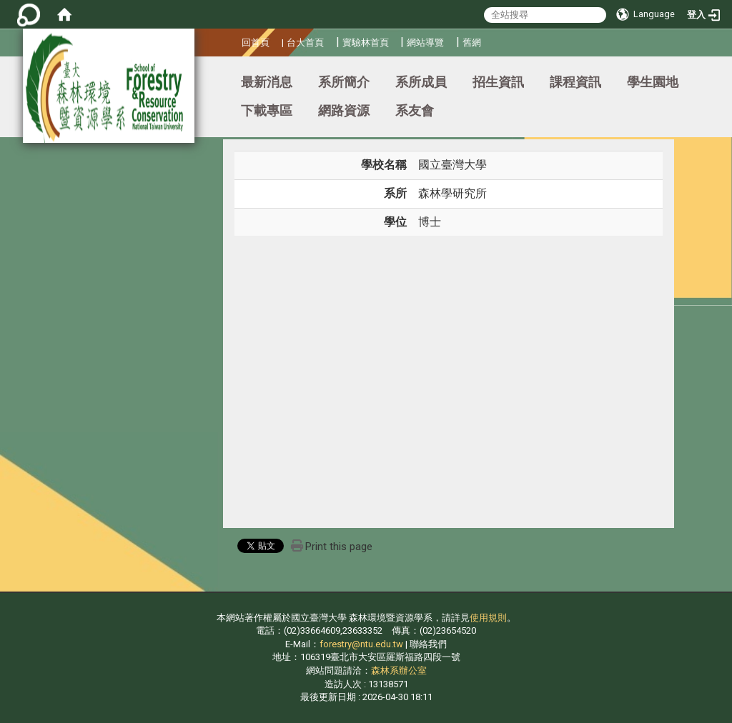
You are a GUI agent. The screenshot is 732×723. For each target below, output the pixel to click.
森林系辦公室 (399, 670)
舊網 (472, 42)
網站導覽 (425, 42)
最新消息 (266, 81)
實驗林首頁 (365, 42)
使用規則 (488, 617)
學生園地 (652, 81)
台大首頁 (305, 42)
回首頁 (255, 42)
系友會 (414, 110)
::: (236, 40)
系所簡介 (344, 81)
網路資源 (344, 110)
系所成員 (421, 81)
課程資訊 (575, 81)
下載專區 (266, 110)
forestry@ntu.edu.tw (361, 644)
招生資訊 (498, 81)
